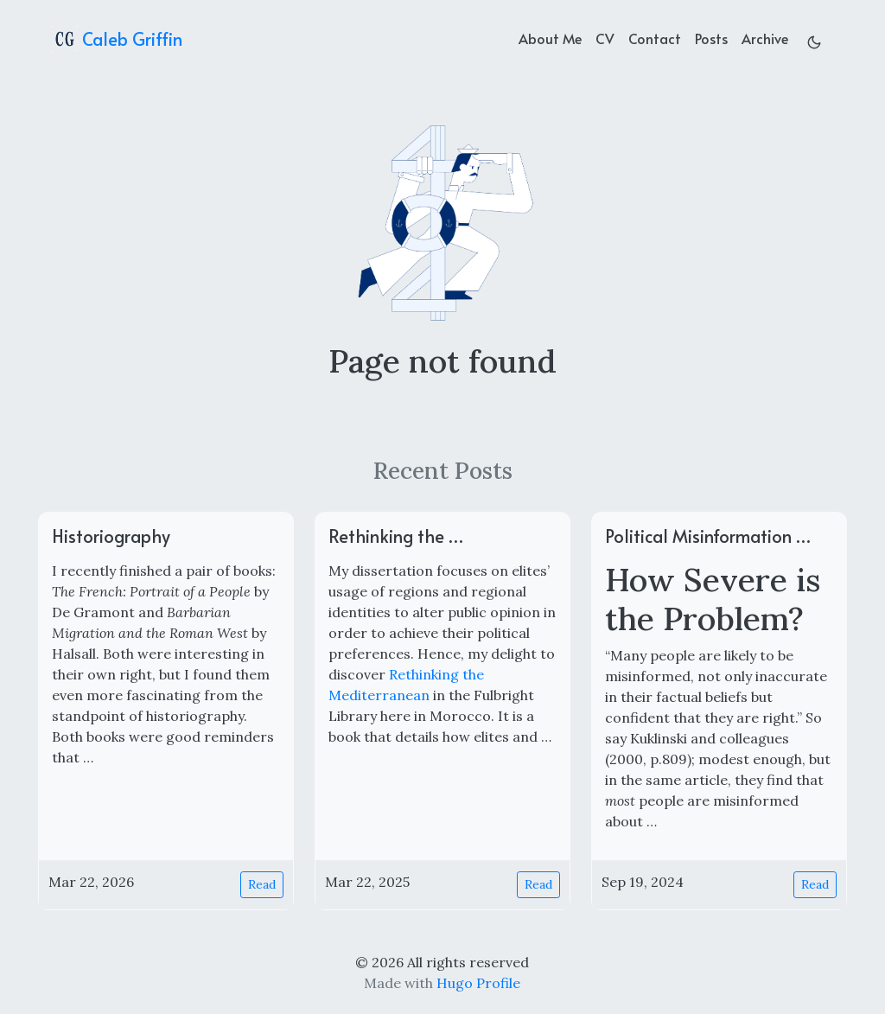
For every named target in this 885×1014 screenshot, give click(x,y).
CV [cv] (604, 38)
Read (262, 884)
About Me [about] (550, 38)
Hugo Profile (478, 983)
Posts (711, 38)
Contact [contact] (654, 38)
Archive (765, 38)
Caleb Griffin (117, 39)
